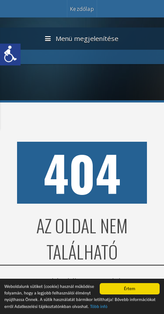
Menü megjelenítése (82, 39)
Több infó (99, 307)
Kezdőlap (82, 9)
